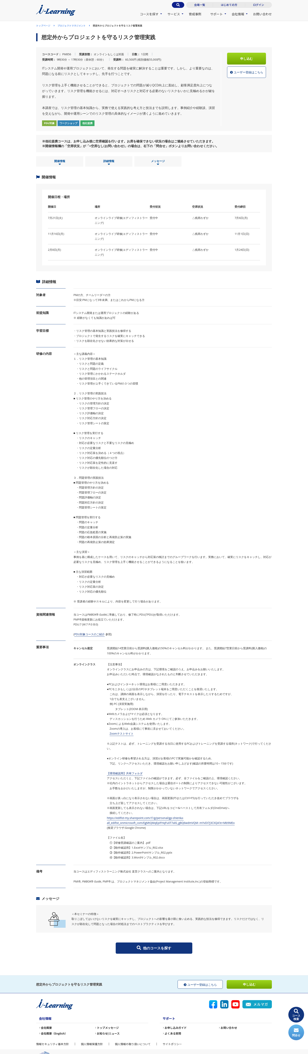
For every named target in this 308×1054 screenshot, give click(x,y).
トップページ (43, 25)
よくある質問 (173, 1033)
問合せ (296, 1032)
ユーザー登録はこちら (246, 72)
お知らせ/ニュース (108, 1033)
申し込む (246, 58)
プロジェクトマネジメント (71, 25)
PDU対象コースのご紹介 (89, 634)
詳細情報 (108, 162)
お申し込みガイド (176, 1028)
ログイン (258, 5)
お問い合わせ (262, 14)
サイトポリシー (172, 1044)
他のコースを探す (154, 948)
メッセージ (158, 162)
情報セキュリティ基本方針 (52, 1044)
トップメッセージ (108, 1028)
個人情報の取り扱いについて (133, 1044)
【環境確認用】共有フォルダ (125, 773)
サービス (173, 14)
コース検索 (296, 1015)
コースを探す (149, 14)
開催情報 (59, 162)
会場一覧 (199, 5)
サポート (216, 14)
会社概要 (46, 1028)
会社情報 (238, 14)
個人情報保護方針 (92, 1044)
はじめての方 (229, 5)
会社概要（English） (54, 1033)
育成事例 (195, 14)
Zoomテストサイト (122, 733)
